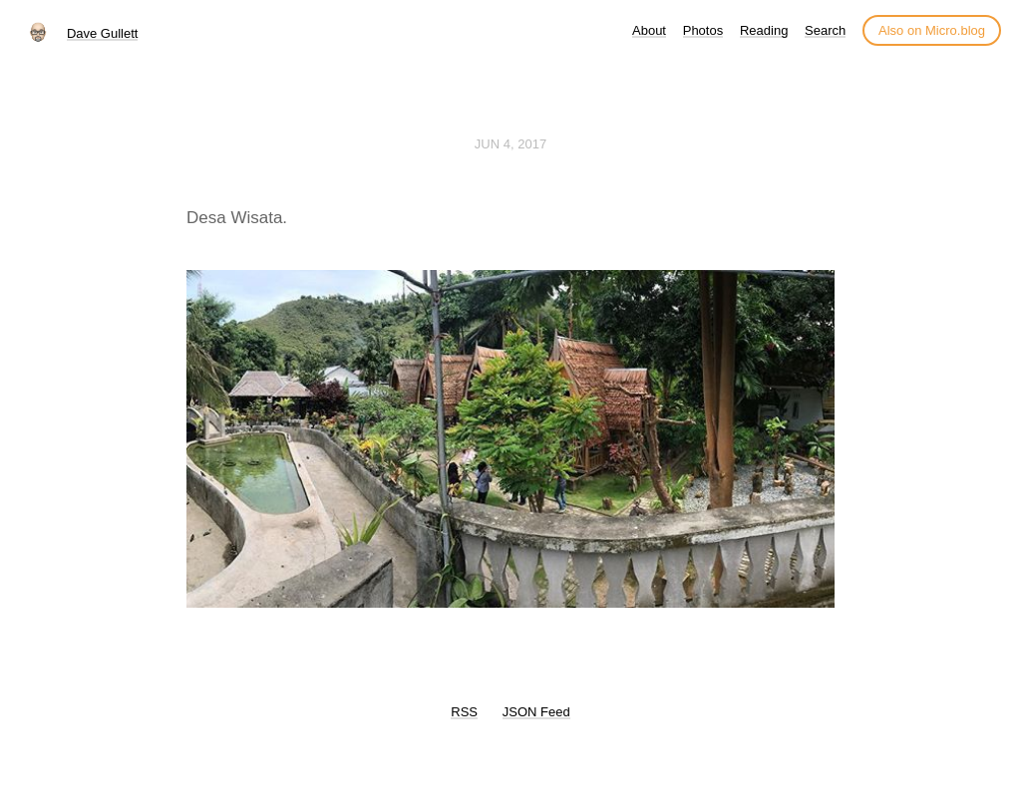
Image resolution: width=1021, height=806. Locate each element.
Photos (703, 30)
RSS (464, 711)
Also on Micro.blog (931, 30)
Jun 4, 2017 (510, 143)
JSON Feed (536, 711)
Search (825, 30)
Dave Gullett (103, 33)
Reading (764, 30)
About (649, 30)
